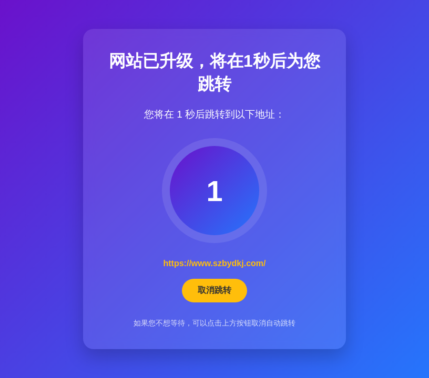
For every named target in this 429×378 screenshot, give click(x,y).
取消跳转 (214, 290)
